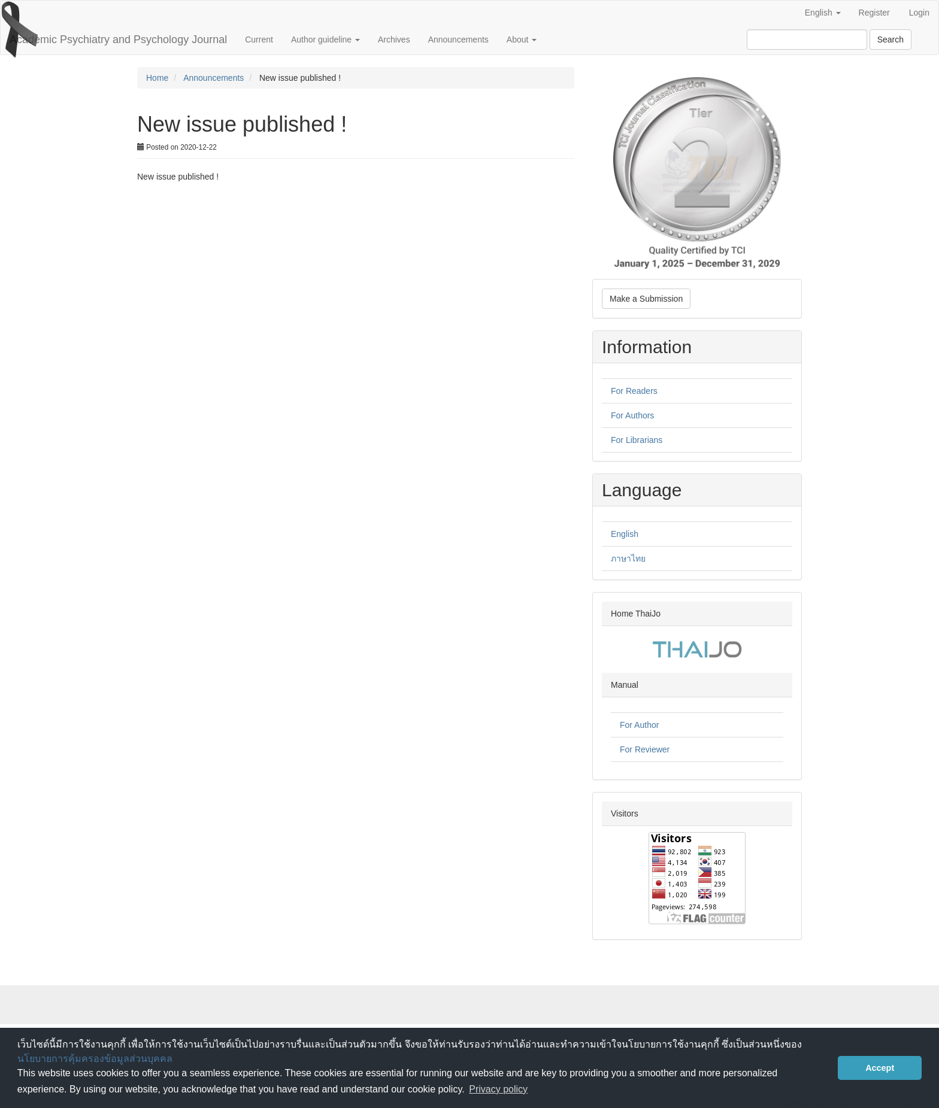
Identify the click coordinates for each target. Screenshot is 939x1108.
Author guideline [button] (325, 39)
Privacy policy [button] (498, 1089)
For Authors (632, 415)
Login (919, 12)
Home (157, 78)
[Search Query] (807, 39)
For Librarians (636, 440)
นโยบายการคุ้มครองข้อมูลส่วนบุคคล (94, 1059)
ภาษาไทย (628, 558)
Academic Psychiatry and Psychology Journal (118, 39)
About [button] (522, 39)
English (624, 534)
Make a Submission (646, 298)
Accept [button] (879, 1068)
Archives (394, 39)
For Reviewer (645, 749)
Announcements (458, 39)
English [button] (823, 12)
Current (259, 39)
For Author (639, 725)
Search (890, 39)
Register (874, 12)
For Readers (634, 391)
